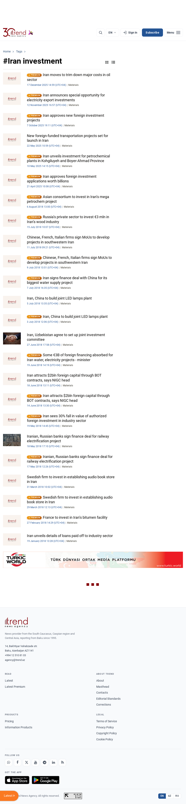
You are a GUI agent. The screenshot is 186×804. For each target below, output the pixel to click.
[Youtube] (35, 762)
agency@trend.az (15, 659)
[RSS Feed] (62, 762)
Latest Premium (15, 686)
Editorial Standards (108, 698)
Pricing (9, 721)
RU (177, 795)
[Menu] (173, 32)
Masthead (102, 686)
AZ (169, 795)
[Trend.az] (18, 32)
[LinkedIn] (53, 762)
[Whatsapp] (8, 762)
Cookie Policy (104, 739)
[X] (26, 762)
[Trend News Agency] (16, 622)
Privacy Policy (105, 727)
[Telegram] (44, 762)
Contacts (102, 692)
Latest (9, 680)
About (100, 680)
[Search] (100, 32)
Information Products (18, 727)
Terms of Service (106, 721)
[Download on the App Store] (17, 780)
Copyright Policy (106, 733)
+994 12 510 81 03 (15, 655)
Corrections (103, 704)
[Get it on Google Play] (45, 780)
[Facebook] (17, 762)
